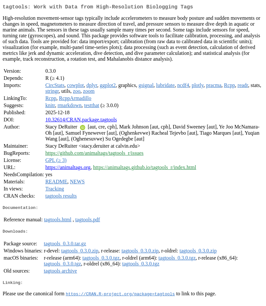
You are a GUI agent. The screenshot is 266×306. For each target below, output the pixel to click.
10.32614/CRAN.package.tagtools (81, 121)
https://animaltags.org (67, 168)
